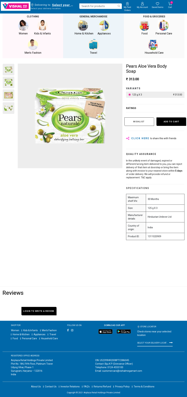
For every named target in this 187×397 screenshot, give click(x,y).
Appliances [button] (104, 27)
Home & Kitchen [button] (83, 27)
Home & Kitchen (21, 334)
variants (133, 88)
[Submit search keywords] (118, 6)
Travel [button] (93, 46)
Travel (52, 334)
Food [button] (144, 27)
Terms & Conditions (144, 383)
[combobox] (100, 6)
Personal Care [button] (163, 27)
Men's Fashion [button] (32, 46)
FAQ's (87, 383)
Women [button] (23, 27)
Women (15, 330)
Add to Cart (171, 121)
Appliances (39, 334)
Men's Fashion (49, 330)
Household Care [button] (154, 46)
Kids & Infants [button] (42, 27)
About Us (36, 383)
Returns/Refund (102, 383)
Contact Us (51, 383)
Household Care (49, 338)
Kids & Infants (30, 330)
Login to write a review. (39, 311)
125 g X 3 (157, 95)
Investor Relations (70, 383)
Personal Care (29, 338)
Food (15, 338)
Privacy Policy (122, 383)
